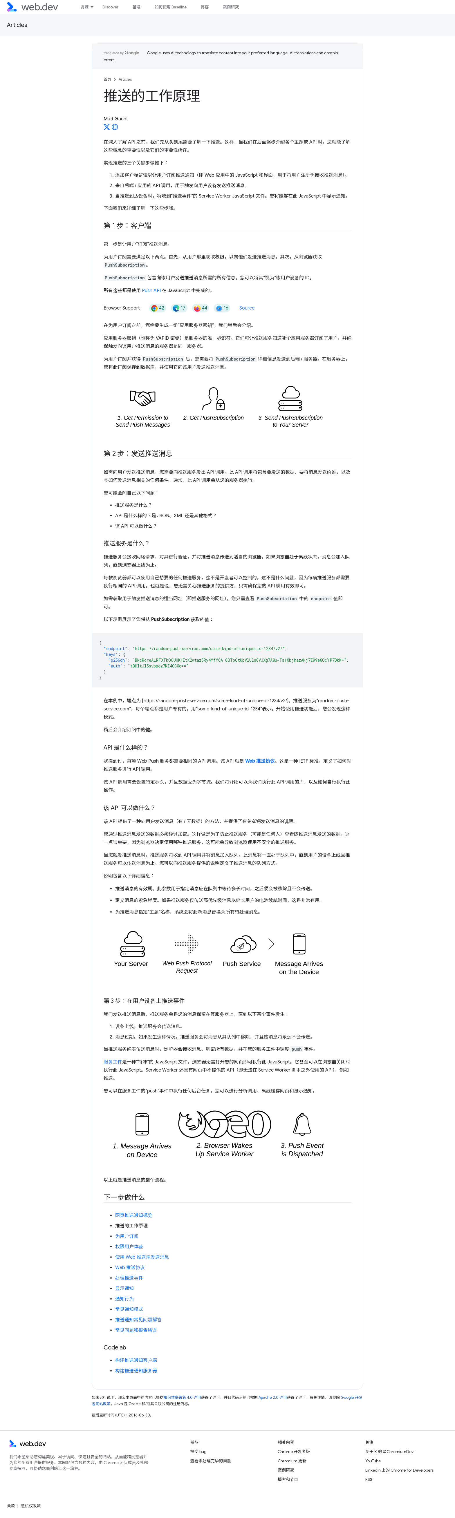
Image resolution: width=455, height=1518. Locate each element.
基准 (136, 7)
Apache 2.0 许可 (273, 1397)
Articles (17, 25)
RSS (368, 1479)
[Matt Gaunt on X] (107, 129)
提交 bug (198, 1451)
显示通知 (124, 1288)
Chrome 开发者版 (294, 1451)
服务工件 (113, 1062)
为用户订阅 (126, 1236)
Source (246, 308)
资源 (84, 7)
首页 (107, 79)
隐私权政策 (31, 1505)
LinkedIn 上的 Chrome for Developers (399, 1470)
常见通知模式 (129, 1309)
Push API (151, 291)
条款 (11, 1505)
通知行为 (124, 1299)
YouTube (373, 1460)
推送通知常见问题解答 (138, 1320)
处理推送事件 (129, 1278)
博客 (205, 7)
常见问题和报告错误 (136, 1330)
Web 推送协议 (130, 1268)
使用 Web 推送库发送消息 (142, 1257)
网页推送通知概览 (133, 1215)
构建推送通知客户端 (136, 1360)
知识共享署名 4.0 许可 (182, 1397)
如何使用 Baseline (170, 7)
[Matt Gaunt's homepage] (115, 129)
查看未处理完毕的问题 (210, 1460)
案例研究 (231, 7)
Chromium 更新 (292, 1460)
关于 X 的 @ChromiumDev (389, 1451)
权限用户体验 (129, 1247)
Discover (110, 7)
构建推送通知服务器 (136, 1371)
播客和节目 (288, 1479)
